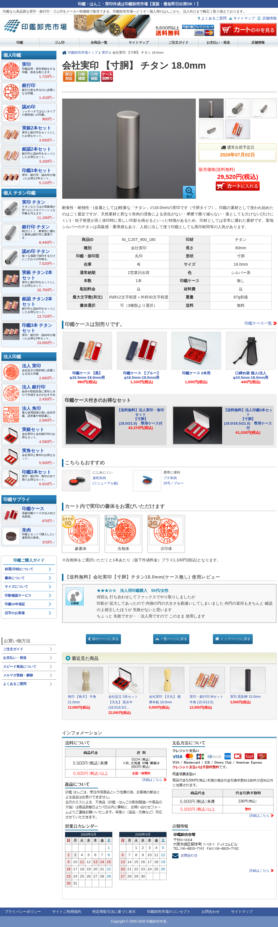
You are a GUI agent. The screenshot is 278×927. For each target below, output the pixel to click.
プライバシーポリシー (23, 911)
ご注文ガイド (178, 42)
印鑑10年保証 (15, 604)
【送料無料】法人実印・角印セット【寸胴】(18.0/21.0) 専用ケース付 (140, 416)
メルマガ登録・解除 (18, 675)
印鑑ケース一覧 (258, 323)
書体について (15, 578)
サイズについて (16, 586)
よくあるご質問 (214, 18)
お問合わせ (211, 911)
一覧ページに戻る (173, 639)
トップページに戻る (235, 639)
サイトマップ (244, 18)
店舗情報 (269, 18)
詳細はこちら (152, 779)
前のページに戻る (105, 639)
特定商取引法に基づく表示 (114, 911)
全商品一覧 (99, 42)
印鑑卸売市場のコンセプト (168, 911)
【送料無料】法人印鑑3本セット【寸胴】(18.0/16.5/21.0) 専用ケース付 (248, 419)
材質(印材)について (19, 569)
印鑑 (19, 42)
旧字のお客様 (15, 613)
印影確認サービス (18, 595)
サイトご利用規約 (66, 911)
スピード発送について (19, 666)
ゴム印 (59, 42)
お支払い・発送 (218, 42)
